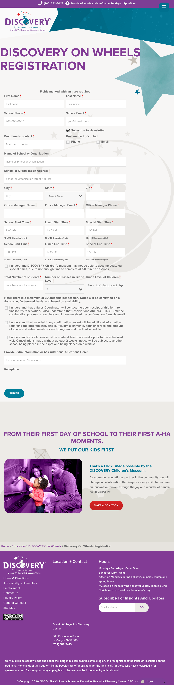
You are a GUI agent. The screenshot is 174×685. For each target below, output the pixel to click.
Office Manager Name (20, 205)
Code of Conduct (14, 602)
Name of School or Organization (27, 154)
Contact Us (10, 593)
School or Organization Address (27, 171)
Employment (11, 588)
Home (4, 546)
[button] (13, 619)
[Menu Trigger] (164, 7)
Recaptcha (11, 369)
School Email (76, 113)
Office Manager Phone (102, 205)
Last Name (74, 96)
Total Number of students (22, 277)
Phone (75, 141)
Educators (19, 546)
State (49, 188)
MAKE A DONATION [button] (106, 505)
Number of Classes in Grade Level (64, 279)
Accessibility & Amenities (20, 583)
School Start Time (17, 222)
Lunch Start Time (57, 222)
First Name (12, 96)
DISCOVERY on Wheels (44, 546)
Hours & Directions (16, 578)
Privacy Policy (12, 597)
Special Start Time (99, 222)
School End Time (16, 244)
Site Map (9, 607)
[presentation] (30, 379)
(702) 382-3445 (53, 3)
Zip (89, 188)
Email (105, 141)
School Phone (14, 113)
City (8, 188)
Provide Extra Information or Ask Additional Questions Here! (46, 352)
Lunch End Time (57, 244)
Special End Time (99, 244)
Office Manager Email (61, 205)
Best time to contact (19, 136)
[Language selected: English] (152, 681)
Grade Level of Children (103, 277)
